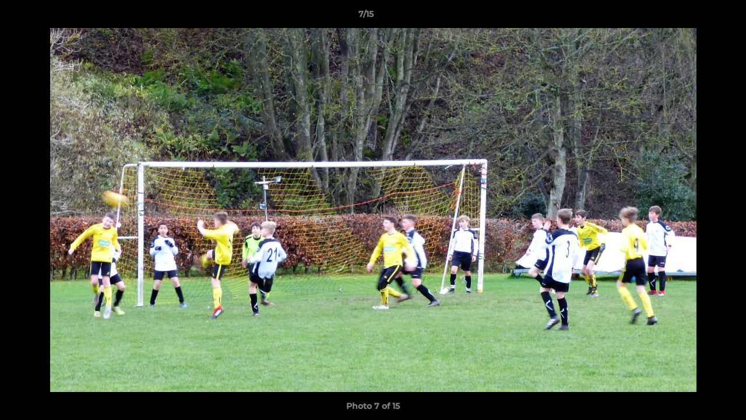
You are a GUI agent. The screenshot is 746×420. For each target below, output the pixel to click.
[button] (697, 17)
